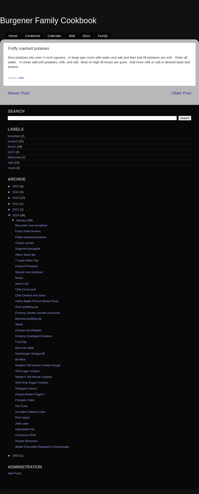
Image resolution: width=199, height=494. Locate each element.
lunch (11, 152)
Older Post (181, 93)
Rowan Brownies (26, 441)
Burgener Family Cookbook (48, 20)
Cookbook (32, 36)
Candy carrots (24, 243)
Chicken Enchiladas (28, 330)
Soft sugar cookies (27, 371)
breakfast (14, 136)
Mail (72, 36)
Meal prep (14, 157)
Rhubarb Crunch (26, 388)
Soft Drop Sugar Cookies (31, 382)
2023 (16, 197)
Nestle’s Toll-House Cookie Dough (37, 365)
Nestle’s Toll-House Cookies (33, 376)
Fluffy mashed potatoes (30, 237)
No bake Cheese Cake (30, 411)
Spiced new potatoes (29, 272)
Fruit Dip (21, 341)
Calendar (54, 36)
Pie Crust (21, 406)
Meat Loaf (22, 283)
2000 (16, 455)
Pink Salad (22, 417)
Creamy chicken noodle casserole (37, 313)
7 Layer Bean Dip (26, 260)
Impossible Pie (25, 429)
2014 (16, 215)
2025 (16, 186)
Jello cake (22, 423)
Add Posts (14, 473)
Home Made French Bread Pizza (37, 301)
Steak (19, 324)
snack (11, 168)
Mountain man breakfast (31, 225)
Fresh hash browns (28, 231)
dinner (12, 146)
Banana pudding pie (28, 318)
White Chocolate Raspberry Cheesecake (42, 446)
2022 (16, 203)
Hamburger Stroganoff (30, 353)
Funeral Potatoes (26, 266)
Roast (19, 278)
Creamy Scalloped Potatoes (33, 336)
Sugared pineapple (27, 248)
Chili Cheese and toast (30, 295)
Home (13, 36)
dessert (12, 141)
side (21, 77)
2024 (16, 192)
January (21, 220)
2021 (16, 209)
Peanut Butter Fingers (29, 394)
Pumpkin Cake (25, 400)
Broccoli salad (24, 347)
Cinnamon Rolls (25, 435)
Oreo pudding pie (26, 307)
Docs (86, 36)
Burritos (20, 359)
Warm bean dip (25, 254)
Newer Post (18, 93)
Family (103, 36)
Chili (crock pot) (25, 289)
